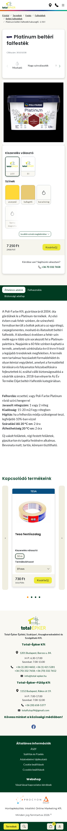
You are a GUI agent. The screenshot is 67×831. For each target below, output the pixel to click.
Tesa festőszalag (28, 534)
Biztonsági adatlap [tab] (14, 296)
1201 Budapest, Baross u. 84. (35, 652)
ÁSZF (34, 748)
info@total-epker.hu (35, 675)
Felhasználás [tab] (35, 289)
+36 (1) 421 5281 (45, 666)
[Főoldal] (9, 5)
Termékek (11, 826)
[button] (24, 826)
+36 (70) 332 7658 (25, 670)
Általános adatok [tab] (13, 289)
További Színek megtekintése (34, 234)
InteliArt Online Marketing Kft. (43, 808)
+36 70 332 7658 (49, 266)
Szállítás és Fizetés (34, 754)
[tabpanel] (33, 378)
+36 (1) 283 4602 (25, 666)
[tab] (27, 597)
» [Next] (62, 537)
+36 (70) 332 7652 (46, 670)
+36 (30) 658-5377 (35, 705)
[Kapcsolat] (56, 5)
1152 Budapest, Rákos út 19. (35, 691)
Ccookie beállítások (33, 769)
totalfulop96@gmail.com (35, 710)
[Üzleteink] (50, 5)
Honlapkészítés (14, 808)
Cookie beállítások (33, 764)
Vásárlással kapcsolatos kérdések (33, 784)
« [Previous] (5, 537)
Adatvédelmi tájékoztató (33, 759)
